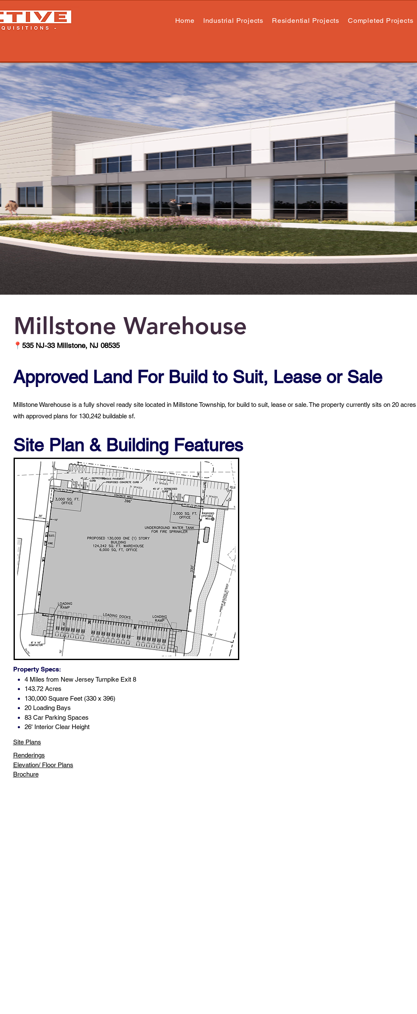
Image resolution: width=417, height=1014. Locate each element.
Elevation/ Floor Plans (43, 764)
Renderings (29, 755)
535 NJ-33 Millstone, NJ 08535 (71, 345)
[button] (305, 20)
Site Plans (27, 742)
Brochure (26, 774)
